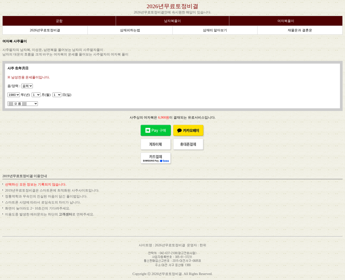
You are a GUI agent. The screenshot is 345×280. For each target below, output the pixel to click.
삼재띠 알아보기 (215, 30)
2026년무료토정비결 (172, 6)
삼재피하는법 (130, 30)
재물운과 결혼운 (300, 30)
